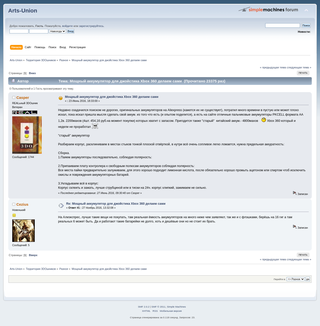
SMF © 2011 (159, 306)
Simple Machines (176, 306)
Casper (22, 97)
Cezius (22, 204)
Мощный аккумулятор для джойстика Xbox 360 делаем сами (111, 97)
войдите (67, 25)
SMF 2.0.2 (144, 306)
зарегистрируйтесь (91, 25)
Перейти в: (280, 279)
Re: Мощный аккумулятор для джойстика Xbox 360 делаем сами (116, 203)
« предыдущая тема (273, 67)
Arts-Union (22, 10)
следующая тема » (299, 67)
